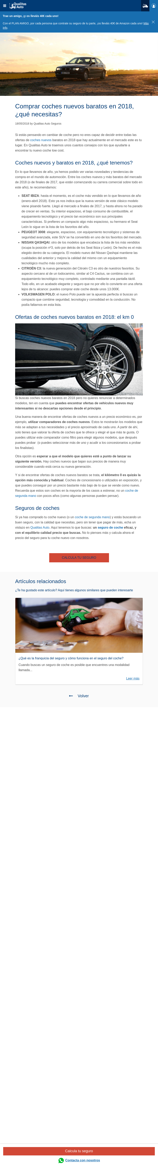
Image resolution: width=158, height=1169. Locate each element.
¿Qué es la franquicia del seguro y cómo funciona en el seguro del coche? (71, 658)
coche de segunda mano (92, 517)
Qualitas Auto (39, 527)
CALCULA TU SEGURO (79, 557)
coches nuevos (41, 140)
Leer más (132, 678)
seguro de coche (110, 527)
